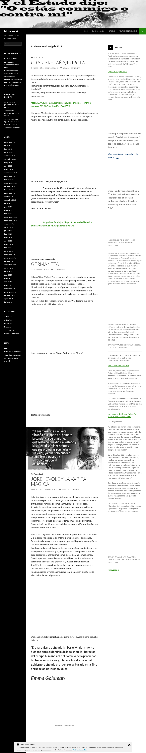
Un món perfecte (10, 59)
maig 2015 (8, 278)
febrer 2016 (8, 248)
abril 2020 (8, 166)
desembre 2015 (10, 254)
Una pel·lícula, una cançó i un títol (12, 104)
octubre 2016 (9, 224)
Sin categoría (48, 259)
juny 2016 (8, 234)
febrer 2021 (8, 149)
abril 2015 (8, 282)
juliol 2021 (8, 145)
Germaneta (45, 264)
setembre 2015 (10, 265)
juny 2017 (8, 207)
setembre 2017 (10, 200)
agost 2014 (8, 299)
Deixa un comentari (71, 68)
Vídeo (35, 68)
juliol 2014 (8, 302)
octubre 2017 (9, 197)
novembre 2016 (10, 220)
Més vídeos (114, 570)
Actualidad (37, 58)
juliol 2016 (8, 231)
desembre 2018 (10, 183)
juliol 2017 (8, 203)
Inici (86, 31)
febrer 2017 (8, 214)
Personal (35, 259)
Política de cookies (80, 750)
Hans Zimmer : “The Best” (118, 240)
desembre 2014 (10, 288)
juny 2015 (8, 275)
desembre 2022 (10, 142)
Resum (118, 47)
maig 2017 (8, 210)
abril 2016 (8, 241)
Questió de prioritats (117, 71)
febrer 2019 (8, 179)
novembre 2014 (10, 292)
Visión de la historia (11, 334)
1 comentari (59, 269)
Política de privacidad (128, 31)
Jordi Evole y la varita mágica (58, 481)
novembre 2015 (10, 258)
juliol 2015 (8, 271)
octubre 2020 (9, 156)
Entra (6, 348)
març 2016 (8, 244)
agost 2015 (8, 268)
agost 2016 (8, 227)
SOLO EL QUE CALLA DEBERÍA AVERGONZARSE (12, 121)
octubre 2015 (9, 261)
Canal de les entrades (12, 351)
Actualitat (8, 320)
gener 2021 (8, 152)
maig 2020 (8, 162)
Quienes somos (98, 31)
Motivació (8, 323)
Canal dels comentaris (12, 355)
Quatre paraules (115, 345)
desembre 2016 (10, 217)
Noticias (111, 31)
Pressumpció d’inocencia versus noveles (11, 64)
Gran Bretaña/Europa (58, 62)
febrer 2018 (8, 190)
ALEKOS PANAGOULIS (118, 365)
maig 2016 (8, 237)
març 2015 (8, 285)
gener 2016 (8, 251)
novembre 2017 (10, 193)
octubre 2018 (9, 186)
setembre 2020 (10, 159)
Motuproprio (11, 31)
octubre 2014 (9, 295)
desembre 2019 (10, 173)
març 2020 (8, 169)
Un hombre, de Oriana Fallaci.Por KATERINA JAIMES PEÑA (122, 415)
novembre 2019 (10, 176)
